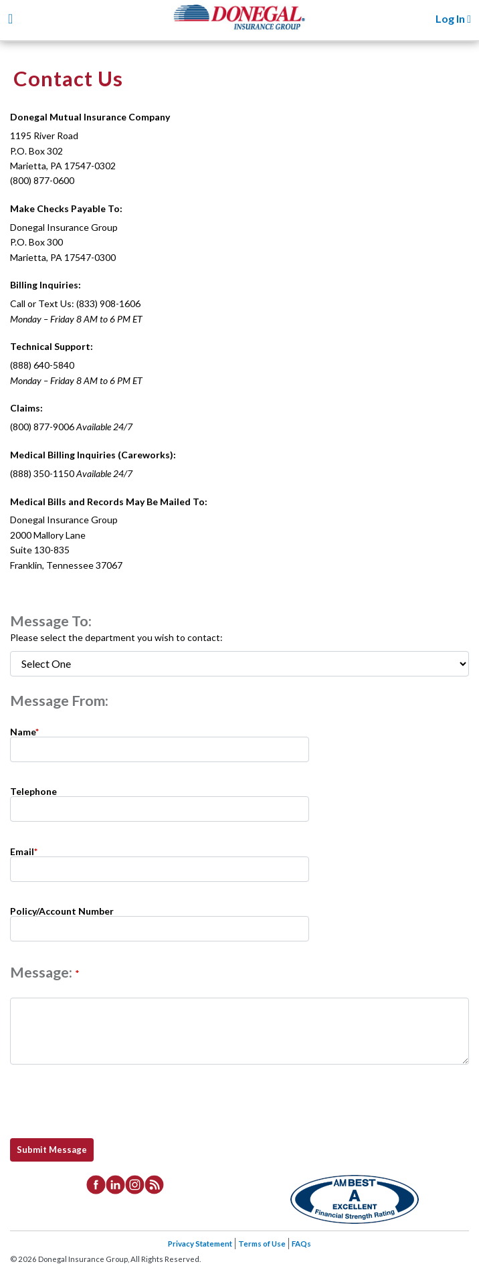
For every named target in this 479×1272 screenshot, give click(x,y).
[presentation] (113, 1101)
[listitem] (96, 1183)
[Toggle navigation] (10, 18)
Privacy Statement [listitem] (200, 1243)
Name (24, 731)
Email (23, 851)
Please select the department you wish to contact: (116, 637)
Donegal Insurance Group (246, 27)
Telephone (33, 791)
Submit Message (52, 1149)
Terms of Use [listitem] (262, 1243)
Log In (453, 18)
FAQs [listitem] (301, 1243)
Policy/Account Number (62, 910)
